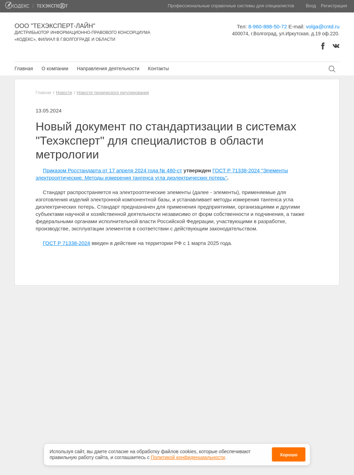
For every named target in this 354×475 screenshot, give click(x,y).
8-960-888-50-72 (267, 26)
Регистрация (334, 5)
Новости (64, 92)
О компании (54, 68)
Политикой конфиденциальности (188, 455)
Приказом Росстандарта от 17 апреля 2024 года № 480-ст (112, 170)
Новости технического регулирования (113, 92)
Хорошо (288, 453)
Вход (311, 5)
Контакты (158, 68)
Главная (24, 68)
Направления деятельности (108, 68)
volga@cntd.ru (322, 26)
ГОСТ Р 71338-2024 (66, 243)
